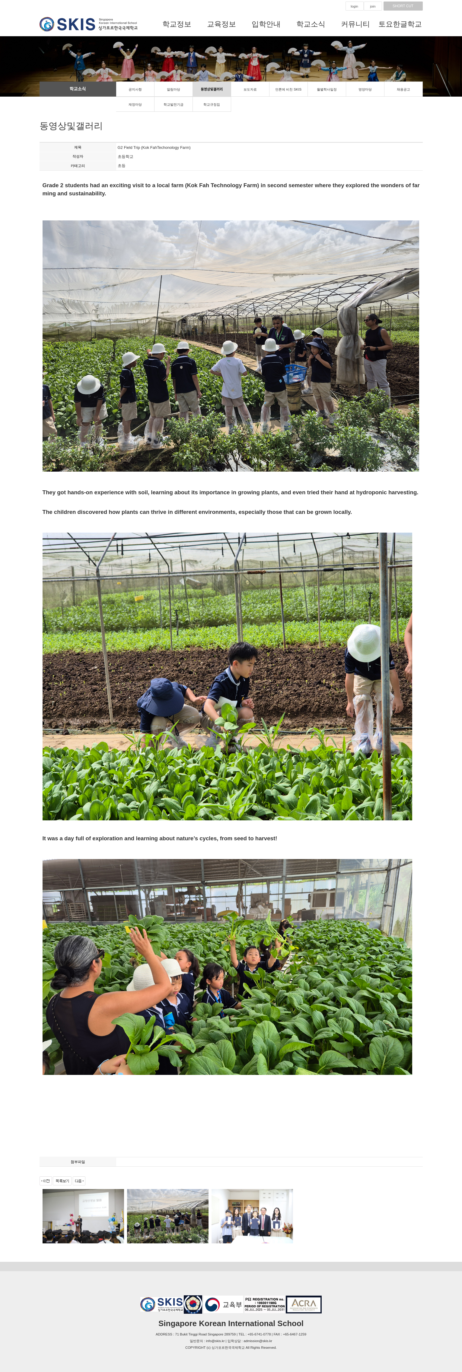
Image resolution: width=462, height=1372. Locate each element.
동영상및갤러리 (212, 89)
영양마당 (365, 89)
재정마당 (135, 104)
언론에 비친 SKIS (288, 89)
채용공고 (403, 89)
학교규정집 (211, 104)
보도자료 (250, 89)
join (373, 6)
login (354, 6)
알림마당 (173, 89)
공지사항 (135, 89)
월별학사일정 (327, 89)
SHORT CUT (403, 6)
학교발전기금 (173, 104)
